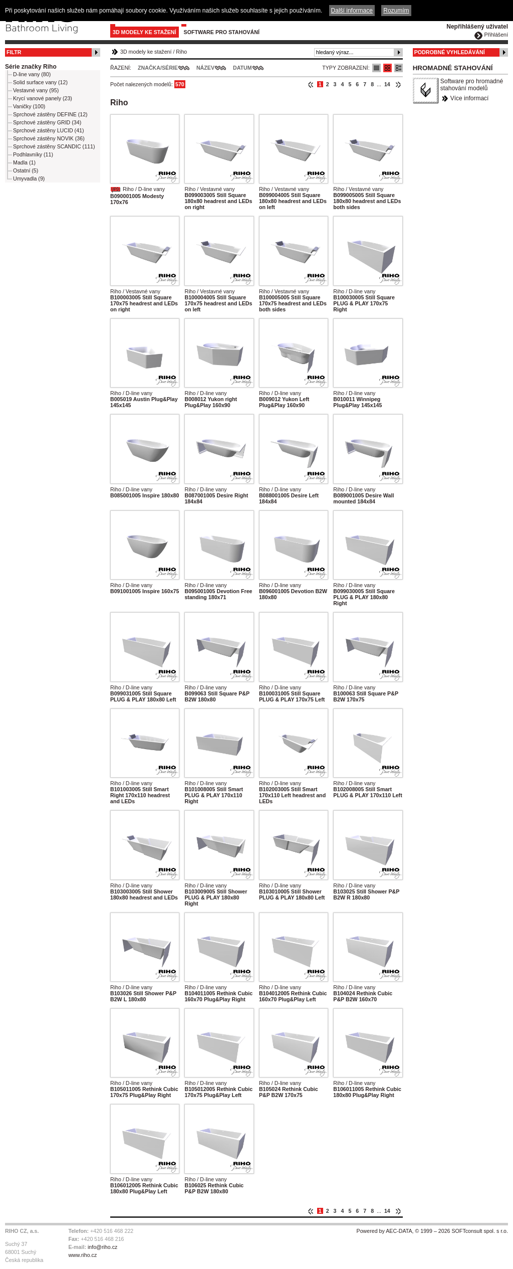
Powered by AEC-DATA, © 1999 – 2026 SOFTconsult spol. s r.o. (432, 1231)
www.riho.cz (82, 1255)
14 (387, 84)
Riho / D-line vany (144, 189)
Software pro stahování (222, 32)
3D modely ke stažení (144, 32)
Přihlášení (496, 35)
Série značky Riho (31, 66)
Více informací (469, 98)
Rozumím (396, 10)
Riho (181, 52)
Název (205, 68)
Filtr (14, 52)
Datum (242, 68)
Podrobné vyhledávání (449, 52)
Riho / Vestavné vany (209, 189)
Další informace (352, 10)
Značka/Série (158, 68)
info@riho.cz (102, 1247)
